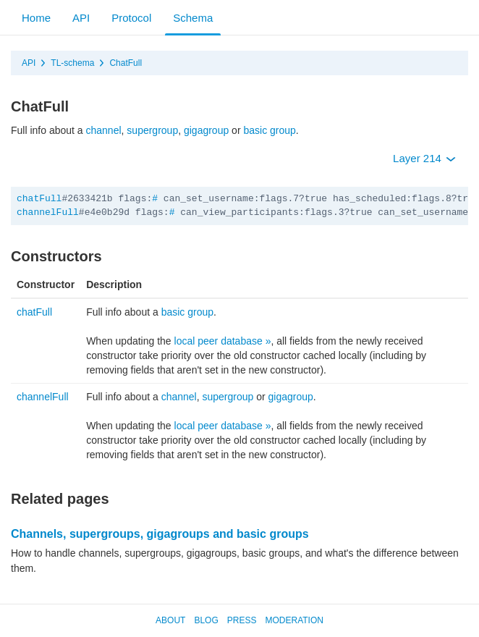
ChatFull (125, 63)
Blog (206, 620)
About (170, 620)
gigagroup (206, 130)
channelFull (48, 212)
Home (36, 18)
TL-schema (72, 63)
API (81, 18)
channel (104, 130)
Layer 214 (424, 158)
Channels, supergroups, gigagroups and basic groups (160, 534)
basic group (269, 130)
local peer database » (222, 341)
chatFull (39, 198)
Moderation (294, 620)
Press (242, 620)
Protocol (131, 18)
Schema (193, 18)
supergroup (152, 130)
